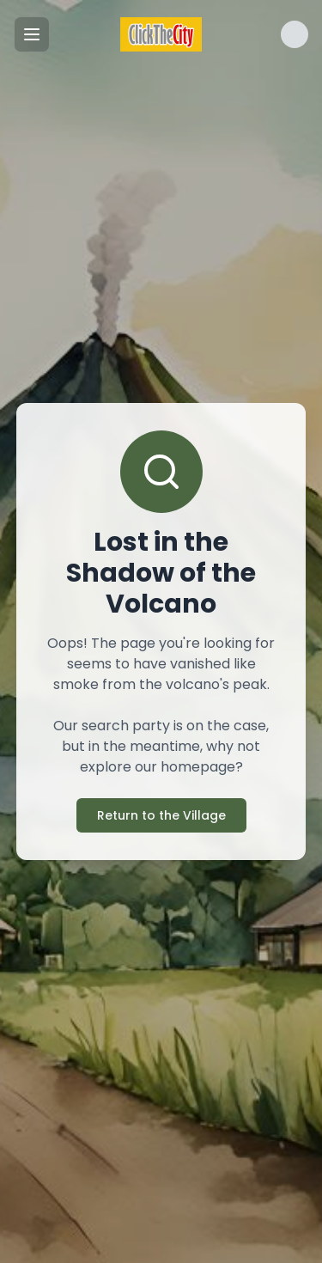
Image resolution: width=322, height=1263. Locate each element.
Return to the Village (161, 815)
